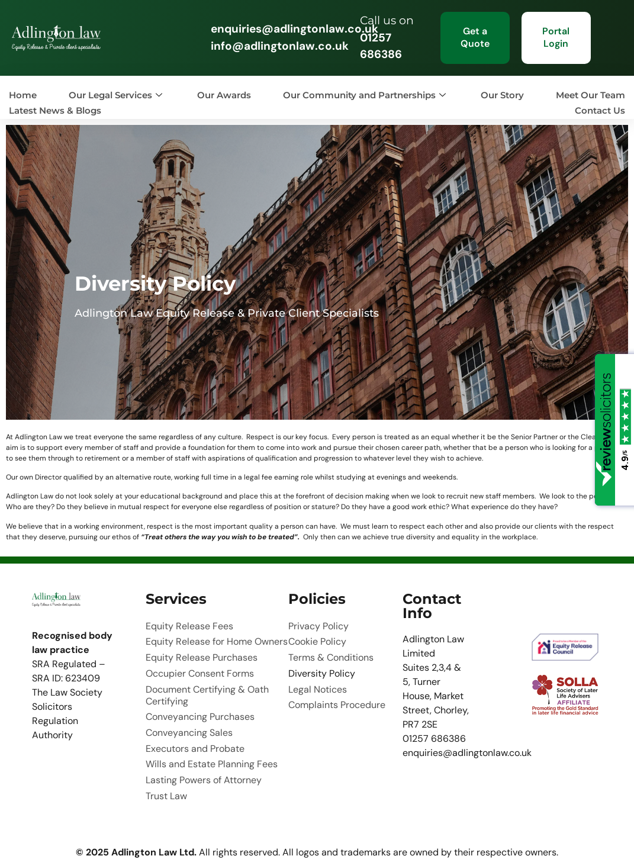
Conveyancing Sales (189, 707)
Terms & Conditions (331, 648)
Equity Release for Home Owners (217, 636)
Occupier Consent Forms (200, 659)
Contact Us (600, 110)
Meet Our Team (590, 95)
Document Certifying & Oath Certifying (207, 677)
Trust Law (166, 754)
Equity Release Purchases (202, 648)
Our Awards (224, 95)
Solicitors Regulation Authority (55, 720)
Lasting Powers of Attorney (204, 742)
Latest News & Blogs (55, 110)
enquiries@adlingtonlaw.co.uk (294, 28)
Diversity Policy (321, 659)
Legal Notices (317, 671)
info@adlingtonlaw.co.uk (280, 45)
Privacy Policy (318, 624)
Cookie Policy (317, 636)
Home (23, 95)
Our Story (502, 95)
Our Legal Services (115, 95)
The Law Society (67, 692)
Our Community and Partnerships (364, 95)
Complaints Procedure (336, 683)
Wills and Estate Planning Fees (212, 730)
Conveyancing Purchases (200, 695)
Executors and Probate (195, 719)
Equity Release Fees (189, 624)
